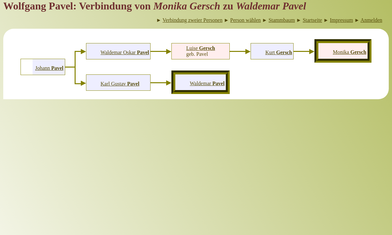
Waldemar (207, 83)
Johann (49, 68)
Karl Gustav (120, 83)
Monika (349, 52)
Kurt (278, 52)
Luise (200, 48)
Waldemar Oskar (125, 52)
